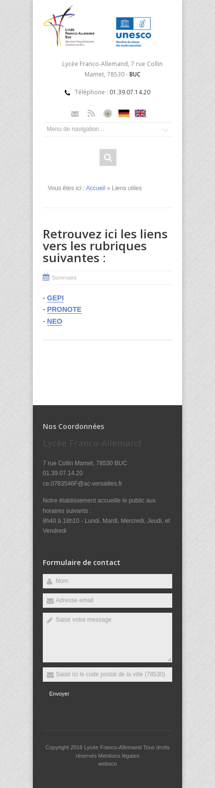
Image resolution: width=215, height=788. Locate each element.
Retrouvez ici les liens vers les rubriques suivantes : (105, 245)
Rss (91, 113)
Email (75, 113)
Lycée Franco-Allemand (113, 747)
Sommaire (64, 278)
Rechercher (108, 157)
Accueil (96, 188)
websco (107, 764)
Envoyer (59, 694)
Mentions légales (118, 756)
